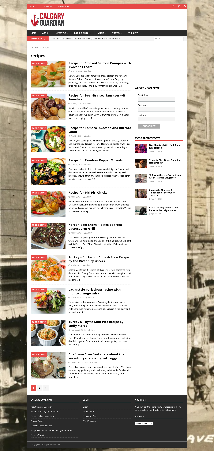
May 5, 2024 (76, 103)
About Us (34, 6)
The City (133, 32)
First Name (143, 105)
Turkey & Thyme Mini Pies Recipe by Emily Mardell (95, 324)
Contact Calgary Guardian (42, 416)
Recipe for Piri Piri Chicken (89, 192)
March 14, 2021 (77, 297)
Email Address (144, 95)
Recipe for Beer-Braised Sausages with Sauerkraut (97, 97)
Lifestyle (61, 32)
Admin (89, 71)
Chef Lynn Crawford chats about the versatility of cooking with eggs (96, 356)
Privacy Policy (37, 420)
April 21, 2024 (76, 135)
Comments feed (90, 416)
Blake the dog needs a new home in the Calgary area (163, 208)
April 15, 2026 (156, 181)
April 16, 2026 (156, 166)
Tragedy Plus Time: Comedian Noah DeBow (165, 161)
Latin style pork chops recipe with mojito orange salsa (94, 291)
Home (33, 32)
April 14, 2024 (76, 164)
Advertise (48, 6)
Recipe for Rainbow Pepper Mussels (95, 160)
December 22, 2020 (79, 362)
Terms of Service (38, 435)
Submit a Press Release (41, 425)
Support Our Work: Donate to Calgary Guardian (52, 430)
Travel (116, 32)
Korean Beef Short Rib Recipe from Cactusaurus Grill (95, 226)
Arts (45, 32)
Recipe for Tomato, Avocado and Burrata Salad (99, 129)
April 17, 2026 (156, 151)
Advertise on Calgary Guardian (44, 411)
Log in (85, 406)
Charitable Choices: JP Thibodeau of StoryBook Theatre (162, 192)
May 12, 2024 (76, 71)
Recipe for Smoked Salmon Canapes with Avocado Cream (99, 65)
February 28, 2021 (79, 329)
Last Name (143, 115)
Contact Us (63, 6)
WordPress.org (89, 420)
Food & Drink (81, 32)
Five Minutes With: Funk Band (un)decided (164, 146)
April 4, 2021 (76, 265)
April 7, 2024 (76, 196)
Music (100, 32)
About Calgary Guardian (41, 406)
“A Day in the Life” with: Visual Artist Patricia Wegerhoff (165, 176)
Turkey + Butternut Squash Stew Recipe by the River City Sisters (98, 259)
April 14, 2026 (156, 198)
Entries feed (88, 411)
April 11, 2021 (76, 232)
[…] (120, 85)
